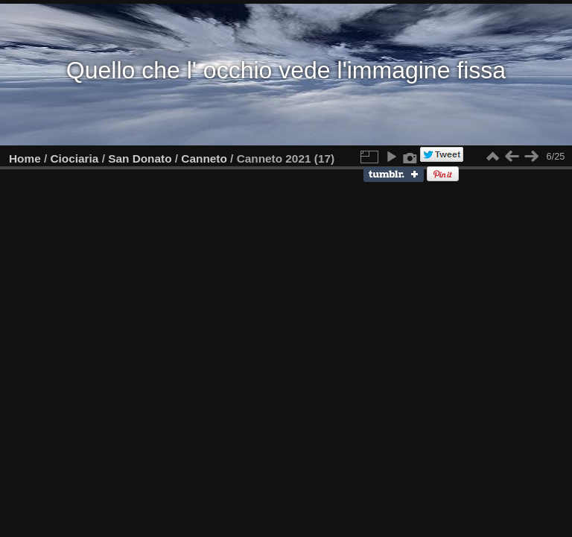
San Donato (139, 158)
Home (25, 158)
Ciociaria (75, 158)
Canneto (203, 158)
